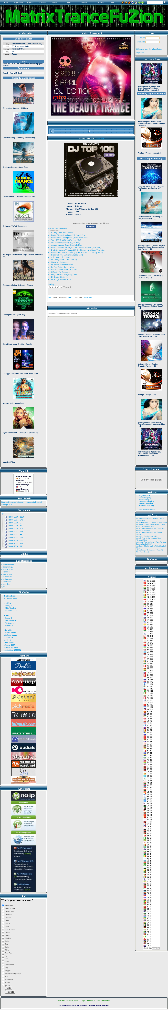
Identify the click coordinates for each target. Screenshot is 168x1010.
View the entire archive (146, 509)
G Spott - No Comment (60, 272)
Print (50, 297)
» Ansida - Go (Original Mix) (146, 536)
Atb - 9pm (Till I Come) (60, 257)
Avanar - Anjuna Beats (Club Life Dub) (66, 245)
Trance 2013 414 (15, 537)
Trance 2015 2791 (15, 543)
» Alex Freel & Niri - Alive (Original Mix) (151, 522)
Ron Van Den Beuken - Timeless (64, 269)
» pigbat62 (5, 572)
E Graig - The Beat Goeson (62, 233)
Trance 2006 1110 (15, 517)
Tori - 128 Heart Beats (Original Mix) (66, 240)
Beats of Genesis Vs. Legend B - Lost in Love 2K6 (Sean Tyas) (76, 247)
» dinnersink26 (7, 567)
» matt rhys (5, 584)
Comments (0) (87, 297)
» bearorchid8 (6, 577)
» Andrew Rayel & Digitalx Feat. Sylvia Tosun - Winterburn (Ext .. (150, 525)
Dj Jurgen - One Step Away (62, 265)
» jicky (4, 586)
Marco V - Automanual (60, 262)
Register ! (140, 52)
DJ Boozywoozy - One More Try (64, 260)
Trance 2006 (99, 138)
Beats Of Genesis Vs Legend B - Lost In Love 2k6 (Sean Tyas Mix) (78, 250)
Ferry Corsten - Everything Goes (64, 274)
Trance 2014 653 (15, 540)
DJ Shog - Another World (61, 279)
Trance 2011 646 (15, 531)
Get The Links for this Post (57, 229)
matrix (9, 598)
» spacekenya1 (7, 574)
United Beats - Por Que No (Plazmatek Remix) (69, 237)
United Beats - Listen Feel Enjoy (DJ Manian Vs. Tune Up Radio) (77, 252)
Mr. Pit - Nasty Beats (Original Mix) (65, 242)
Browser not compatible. (23, 251)
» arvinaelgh (6, 581)
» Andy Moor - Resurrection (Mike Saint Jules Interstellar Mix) (151, 529)
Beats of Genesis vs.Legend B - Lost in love (68, 235)
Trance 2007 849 (15, 520)
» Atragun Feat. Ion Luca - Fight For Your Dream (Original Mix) (151, 543)
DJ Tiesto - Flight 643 (59, 277)
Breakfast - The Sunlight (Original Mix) (67, 255)
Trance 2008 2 (14, 523)
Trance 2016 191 (15, 546)
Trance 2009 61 (14, 526)
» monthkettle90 (7, 569)
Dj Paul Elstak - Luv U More (62, 267)
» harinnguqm (6, 579)
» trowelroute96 (7, 564)
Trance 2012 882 (15, 534)
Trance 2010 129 (15, 529)
